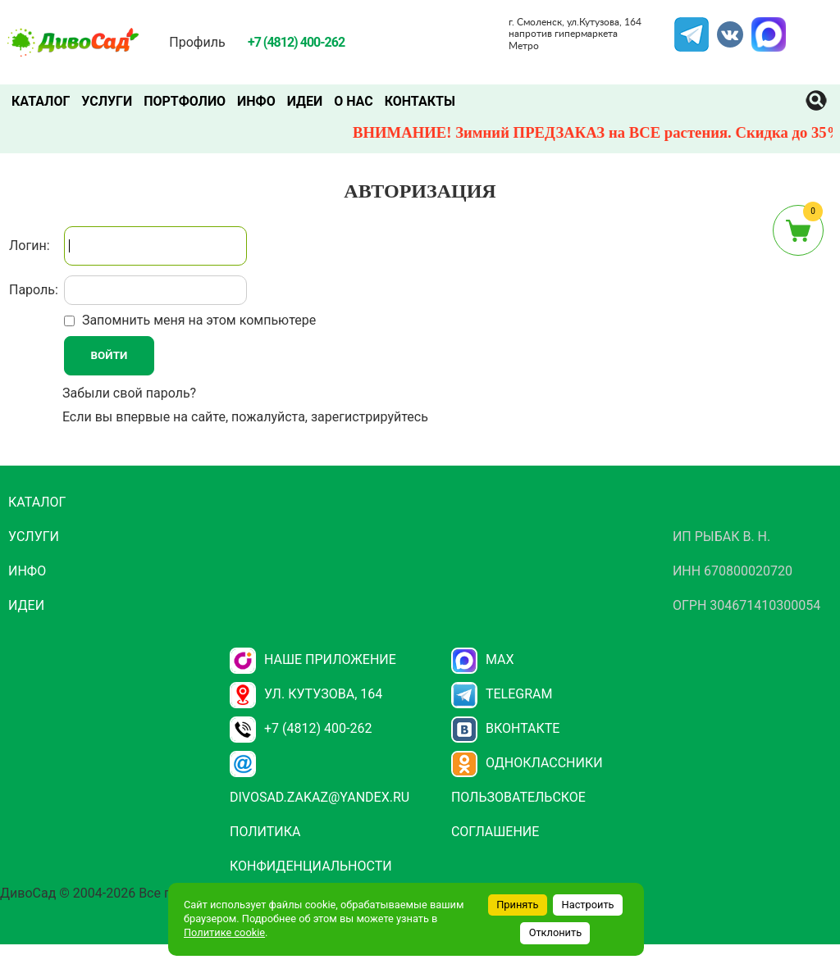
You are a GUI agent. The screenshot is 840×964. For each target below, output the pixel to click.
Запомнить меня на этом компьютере (197, 320)
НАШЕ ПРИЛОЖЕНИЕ (313, 659)
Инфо (256, 101)
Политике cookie (224, 932)
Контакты (420, 101)
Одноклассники (527, 763)
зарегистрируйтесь (369, 417)
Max (482, 659)
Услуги (106, 101)
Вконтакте (505, 728)
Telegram (691, 27)
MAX (766, 27)
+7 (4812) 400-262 (301, 728)
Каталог (40, 101)
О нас (353, 101)
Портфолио (185, 101)
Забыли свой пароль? (129, 393)
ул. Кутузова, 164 (306, 694)
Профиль (197, 42)
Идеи (304, 101)
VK (722, 27)
